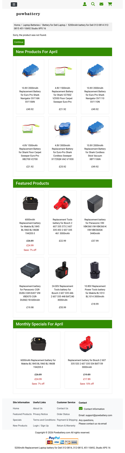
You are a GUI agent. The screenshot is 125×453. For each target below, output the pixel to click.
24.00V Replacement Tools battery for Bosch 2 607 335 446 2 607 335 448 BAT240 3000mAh (62, 293)
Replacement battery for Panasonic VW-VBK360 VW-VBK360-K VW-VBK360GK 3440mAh (95, 226)
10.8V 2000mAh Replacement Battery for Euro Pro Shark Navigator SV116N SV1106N (30, 95)
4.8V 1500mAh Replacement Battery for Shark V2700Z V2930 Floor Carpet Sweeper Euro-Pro (62, 95)
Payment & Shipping (67, 420)
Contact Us (62, 408)
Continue (18, 42)
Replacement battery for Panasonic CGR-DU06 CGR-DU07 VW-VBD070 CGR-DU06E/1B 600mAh (30, 293)
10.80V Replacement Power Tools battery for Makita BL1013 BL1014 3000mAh (95, 291)
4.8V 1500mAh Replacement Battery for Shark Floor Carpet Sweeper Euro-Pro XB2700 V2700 (30, 152)
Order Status (63, 414)
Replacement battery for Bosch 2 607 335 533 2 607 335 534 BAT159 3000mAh (87, 363)
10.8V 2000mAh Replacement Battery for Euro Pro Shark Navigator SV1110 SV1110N (95, 95)
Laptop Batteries (31, 25)
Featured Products (22, 414)
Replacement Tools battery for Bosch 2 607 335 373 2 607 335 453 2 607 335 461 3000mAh (62, 226)
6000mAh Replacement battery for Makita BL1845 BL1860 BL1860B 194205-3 (30, 226)
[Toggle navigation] (14, 4)
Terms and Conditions (44, 420)
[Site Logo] (29, 14)
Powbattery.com (62, 432)
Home (17, 25)
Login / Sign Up (41, 425)
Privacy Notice (40, 414)
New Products (20, 425)
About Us (37, 408)
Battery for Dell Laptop (53, 25)
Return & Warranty (66, 425)
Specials (17, 420)
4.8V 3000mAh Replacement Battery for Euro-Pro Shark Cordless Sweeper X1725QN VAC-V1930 (62, 152)
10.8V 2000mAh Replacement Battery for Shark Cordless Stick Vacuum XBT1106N (95, 152)
